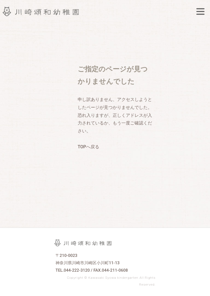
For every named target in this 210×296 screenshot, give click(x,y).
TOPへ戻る (88, 146)
